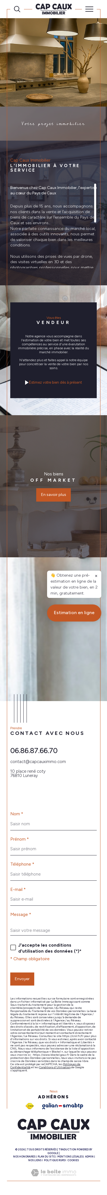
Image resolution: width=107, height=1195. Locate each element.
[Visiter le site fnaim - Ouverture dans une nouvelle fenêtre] (29, 1106)
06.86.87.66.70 (34, 750)
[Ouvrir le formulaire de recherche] (17, 9)
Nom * (16, 814)
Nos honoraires (24, 1156)
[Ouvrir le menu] (89, 9)
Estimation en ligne (74, 867)
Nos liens (34, 1160)
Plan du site (46, 1156)
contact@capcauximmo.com (38, 761)
